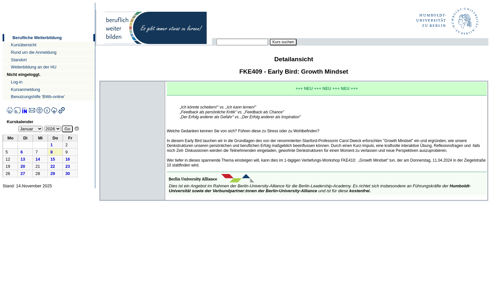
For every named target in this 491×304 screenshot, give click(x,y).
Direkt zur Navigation (2, 2)
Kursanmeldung (25, 89)
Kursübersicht (23, 44)
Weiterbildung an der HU (34, 67)
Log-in (17, 82)
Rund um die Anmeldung (34, 52)
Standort (19, 59)
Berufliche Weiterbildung (37, 37)
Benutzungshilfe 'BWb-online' (38, 96)
